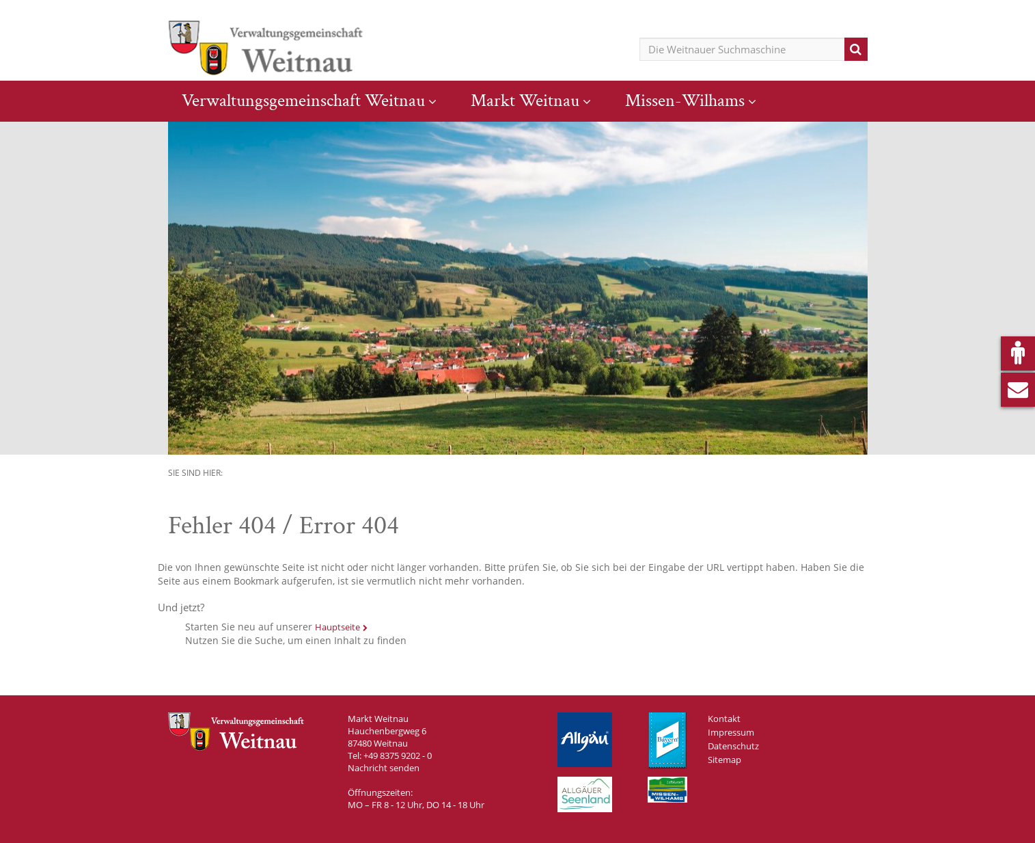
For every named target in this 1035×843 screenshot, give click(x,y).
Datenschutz (733, 746)
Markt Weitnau (525, 100)
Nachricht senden (383, 768)
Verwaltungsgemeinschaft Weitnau (303, 100)
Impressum (731, 732)
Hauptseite (337, 627)
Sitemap (724, 759)
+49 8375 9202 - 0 (397, 755)
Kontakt (724, 718)
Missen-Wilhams (685, 100)
